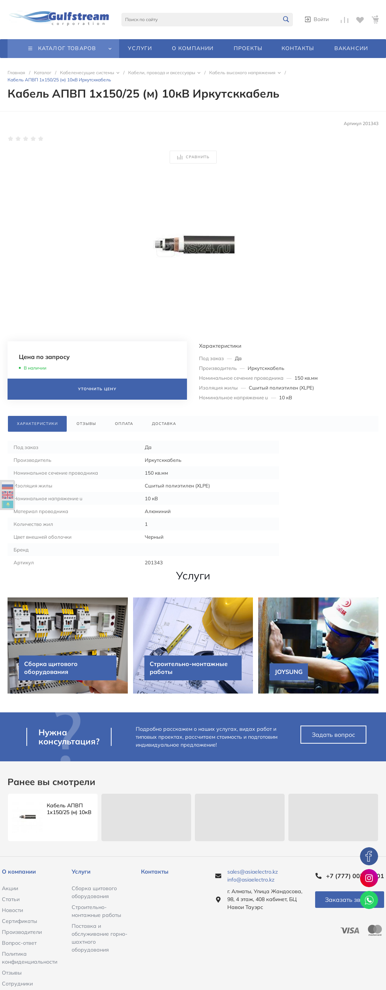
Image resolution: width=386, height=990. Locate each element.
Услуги (81, 871)
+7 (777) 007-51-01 (355, 876)
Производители (22, 932)
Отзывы (11, 972)
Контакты (154, 871)
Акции (10, 888)
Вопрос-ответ (19, 943)
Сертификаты (19, 921)
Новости (12, 910)
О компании (19, 871)
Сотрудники (17, 983)
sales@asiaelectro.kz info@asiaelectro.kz (252, 875)
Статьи (11, 899)
